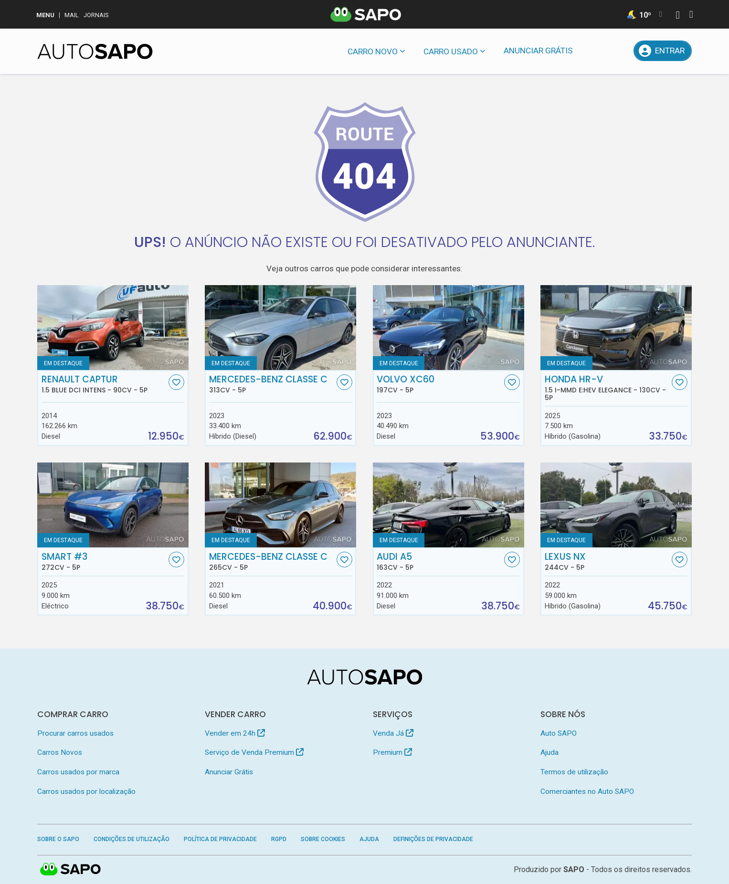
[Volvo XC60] (448, 327)
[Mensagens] (594, 51)
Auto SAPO (558, 733)
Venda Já (393, 733)
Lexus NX (607, 562)
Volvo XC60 (439, 384)
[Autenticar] (677, 16)
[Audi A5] (448, 505)
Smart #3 (104, 562)
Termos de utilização (574, 772)
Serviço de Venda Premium (254, 752)
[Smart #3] (113, 505)
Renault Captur (104, 384)
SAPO (573, 869)
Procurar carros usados (75, 733)
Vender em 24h (235, 733)
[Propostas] (619, 51)
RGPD (278, 839)
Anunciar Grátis (538, 50)
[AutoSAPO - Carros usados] (95, 51)
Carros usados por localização (86, 791)
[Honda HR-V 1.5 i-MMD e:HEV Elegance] (616, 327)
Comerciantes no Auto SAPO (587, 791)
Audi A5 (439, 562)
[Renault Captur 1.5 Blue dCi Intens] (113, 327)
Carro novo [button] (373, 51)
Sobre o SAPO (58, 839)
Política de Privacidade (220, 839)
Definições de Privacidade (433, 839)
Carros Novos (59, 752)
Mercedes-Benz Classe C (271, 384)
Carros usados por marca (78, 772)
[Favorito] (176, 382)
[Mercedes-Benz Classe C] (280, 327)
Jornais (96, 15)
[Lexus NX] (616, 505)
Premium (392, 752)
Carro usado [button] (450, 51)
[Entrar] (663, 51)
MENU (45, 15)
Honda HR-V (607, 388)
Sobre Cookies (323, 839)
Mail (71, 15)
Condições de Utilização (131, 839)
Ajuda (549, 752)
